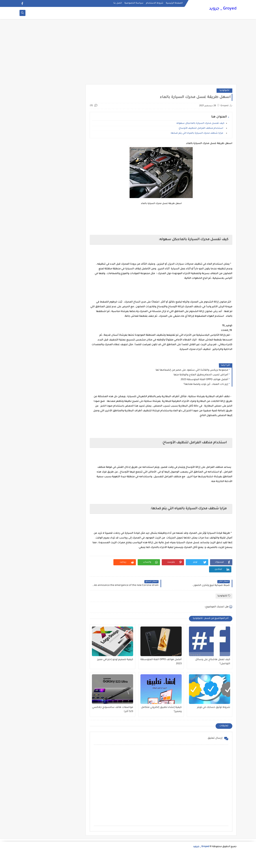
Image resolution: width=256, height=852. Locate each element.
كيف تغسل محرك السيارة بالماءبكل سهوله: (200, 123)
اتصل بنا (117, 3)
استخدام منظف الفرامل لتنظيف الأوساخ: (201, 128)
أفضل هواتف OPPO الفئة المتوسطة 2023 (204, 379)
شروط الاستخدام (154, 3)
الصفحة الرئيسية (174, 3)
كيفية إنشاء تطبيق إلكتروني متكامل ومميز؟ (161, 709)
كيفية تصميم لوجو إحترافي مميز (115, 659)
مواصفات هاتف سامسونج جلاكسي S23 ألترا (112, 709)
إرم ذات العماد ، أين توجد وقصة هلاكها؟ (206, 384)
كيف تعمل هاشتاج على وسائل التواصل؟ (212, 661)
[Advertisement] (128, 53)
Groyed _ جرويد (222, 9)
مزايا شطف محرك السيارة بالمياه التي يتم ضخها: (197, 133)
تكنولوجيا (224, 90)
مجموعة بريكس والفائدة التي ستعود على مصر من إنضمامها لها (192, 370)
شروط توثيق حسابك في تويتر (213, 707)
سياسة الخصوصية (133, 3)
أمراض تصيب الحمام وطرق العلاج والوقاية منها (201, 375)
